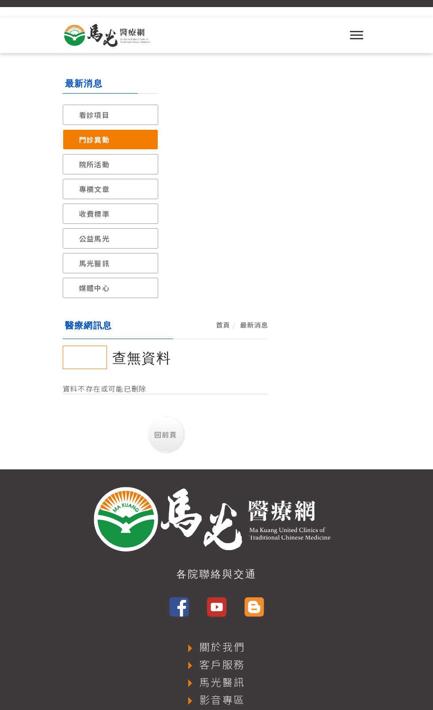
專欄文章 (94, 189)
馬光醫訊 (94, 263)
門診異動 (94, 139)
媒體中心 (94, 288)
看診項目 (94, 115)
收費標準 (94, 213)
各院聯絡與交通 (216, 442)
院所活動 (94, 164)
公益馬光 (94, 238)
